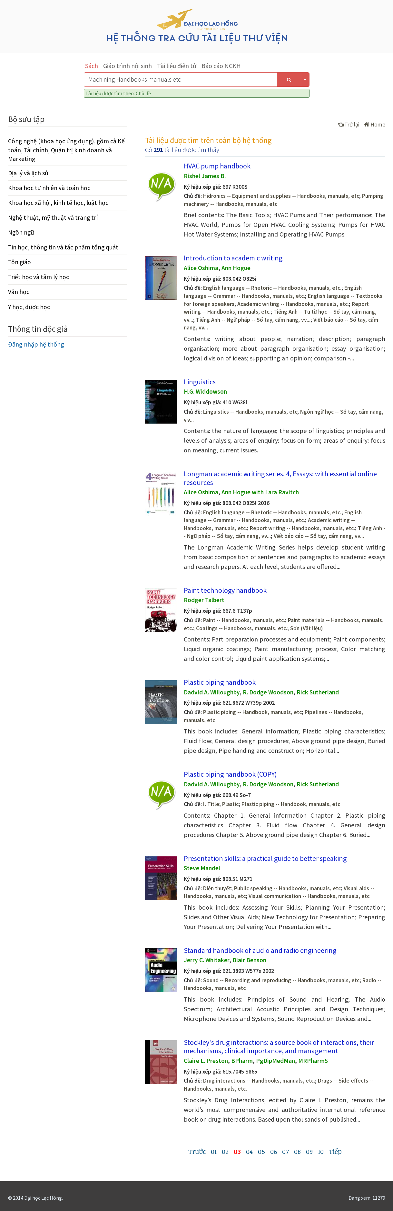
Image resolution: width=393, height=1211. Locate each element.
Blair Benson (249, 960)
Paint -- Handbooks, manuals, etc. (244, 620)
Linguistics (200, 381)
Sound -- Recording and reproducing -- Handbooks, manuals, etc (281, 980)
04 (249, 1151)
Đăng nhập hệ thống (36, 344)
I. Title (211, 804)
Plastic (230, 804)
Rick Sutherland (318, 692)
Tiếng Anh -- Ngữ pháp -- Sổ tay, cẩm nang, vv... (253, 319)
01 (214, 1151)
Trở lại (348, 124)
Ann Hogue (236, 268)
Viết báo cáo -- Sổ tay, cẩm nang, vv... (319, 536)
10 (321, 1151)
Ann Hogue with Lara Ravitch (260, 492)
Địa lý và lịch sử (28, 173)
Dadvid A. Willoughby (212, 692)
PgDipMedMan (275, 1061)
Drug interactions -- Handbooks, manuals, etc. (259, 1080)
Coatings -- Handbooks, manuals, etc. (241, 628)
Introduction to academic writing (233, 257)
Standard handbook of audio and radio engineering (260, 950)
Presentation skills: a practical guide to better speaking (265, 858)
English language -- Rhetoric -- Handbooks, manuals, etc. (272, 287)
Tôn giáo (19, 262)
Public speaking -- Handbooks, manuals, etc (287, 888)
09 (309, 1151)
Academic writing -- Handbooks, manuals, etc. (293, 304)
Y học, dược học (29, 307)
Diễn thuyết (217, 888)
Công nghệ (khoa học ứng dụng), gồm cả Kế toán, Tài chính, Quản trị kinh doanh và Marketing (66, 149)
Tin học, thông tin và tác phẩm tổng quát (63, 247)
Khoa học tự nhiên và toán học (49, 188)
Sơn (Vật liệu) (306, 628)
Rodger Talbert (204, 600)
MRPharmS (313, 1061)
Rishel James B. (205, 176)
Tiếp (335, 1151)
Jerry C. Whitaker (206, 960)
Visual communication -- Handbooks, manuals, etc (309, 896)
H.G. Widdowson (205, 391)
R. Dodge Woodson (268, 692)
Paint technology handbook (225, 590)
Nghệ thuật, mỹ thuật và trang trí (53, 217)
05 (261, 1151)
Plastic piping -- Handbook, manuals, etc (252, 712)
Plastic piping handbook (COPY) (230, 774)
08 (297, 1151)
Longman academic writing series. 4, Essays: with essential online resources (280, 478)
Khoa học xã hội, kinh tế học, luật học (58, 203)
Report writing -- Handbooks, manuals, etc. (302, 528)
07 (285, 1151)
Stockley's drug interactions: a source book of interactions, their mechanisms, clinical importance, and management (279, 1046)
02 (225, 1151)
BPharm (242, 1061)
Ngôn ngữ (21, 232)
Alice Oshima (201, 268)
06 (273, 1151)
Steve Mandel (202, 868)
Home (374, 124)
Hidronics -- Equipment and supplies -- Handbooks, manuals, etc (281, 195)
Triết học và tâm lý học (38, 277)
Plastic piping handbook (220, 682)
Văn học (18, 292)
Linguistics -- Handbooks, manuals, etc (250, 411)
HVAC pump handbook (217, 165)
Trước (197, 1151)
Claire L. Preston (206, 1061)
